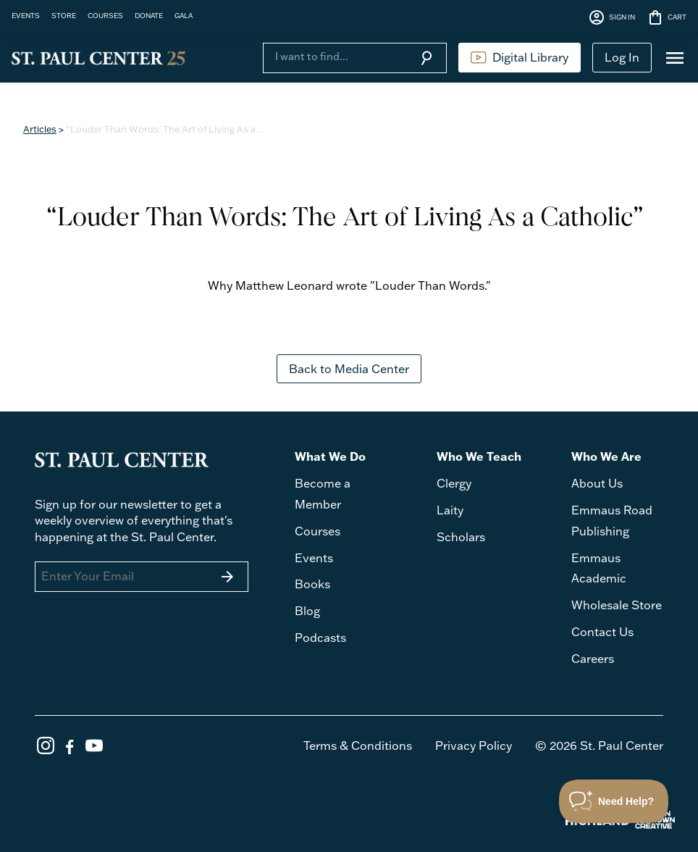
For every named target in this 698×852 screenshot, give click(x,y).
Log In (622, 57)
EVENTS (26, 15)
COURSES (105, 15)
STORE (63, 15)
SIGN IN (611, 17)
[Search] (334, 56)
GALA (183, 15)
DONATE (149, 15)
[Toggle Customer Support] (614, 801)
